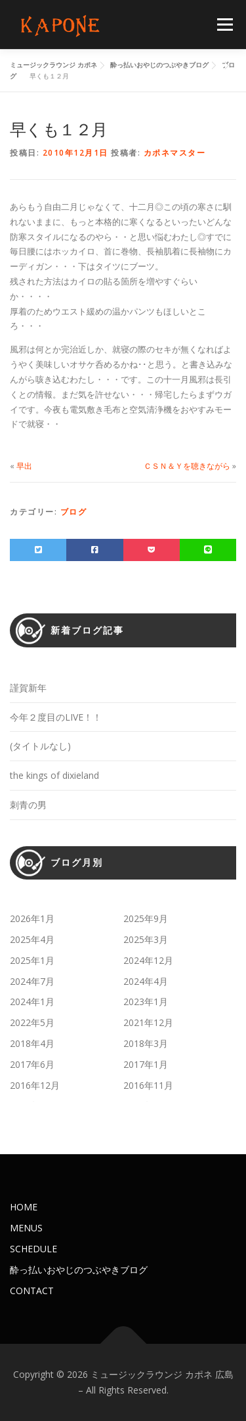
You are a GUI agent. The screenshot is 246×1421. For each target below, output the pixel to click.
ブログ (73, 511)
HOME (23, 1207)
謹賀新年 (28, 687)
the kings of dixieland (54, 775)
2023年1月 (145, 1001)
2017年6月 (32, 1064)
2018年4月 (32, 1043)
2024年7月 (32, 981)
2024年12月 (148, 960)
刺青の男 (28, 804)
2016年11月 (148, 1085)
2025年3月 (145, 939)
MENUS (26, 1228)
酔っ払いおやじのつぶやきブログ (79, 1269)
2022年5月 (32, 1022)
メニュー (224, 24)
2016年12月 (35, 1085)
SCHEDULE (33, 1248)
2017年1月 (145, 1064)
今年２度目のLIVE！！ (56, 717)
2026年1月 (32, 918)
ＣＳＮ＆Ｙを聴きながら (187, 465)
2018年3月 (145, 1043)
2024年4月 (145, 981)
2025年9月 (145, 918)
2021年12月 (148, 1022)
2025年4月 (32, 939)
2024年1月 (32, 1001)
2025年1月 (32, 960)
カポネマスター (175, 152)
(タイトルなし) (40, 746)
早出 (24, 465)
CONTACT (32, 1290)
